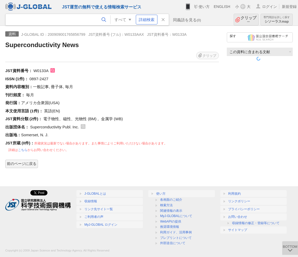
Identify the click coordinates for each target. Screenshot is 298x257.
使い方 (204, 6)
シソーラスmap (276, 19)
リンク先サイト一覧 (98, 209)
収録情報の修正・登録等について (256, 223)
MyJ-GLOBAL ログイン (100, 224)
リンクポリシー (239, 201)
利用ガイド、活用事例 (176, 232)
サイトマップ (237, 230)
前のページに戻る (21, 164)
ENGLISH (222, 6)
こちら (22, 150)
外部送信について (172, 243)
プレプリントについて (176, 238)
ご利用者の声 (93, 217)
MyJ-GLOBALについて (176, 216)
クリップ (248, 20)
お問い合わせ (237, 217)
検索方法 (166, 205)
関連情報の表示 (171, 211)
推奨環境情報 (169, 227)
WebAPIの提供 (170, 221)
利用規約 (234, 193)
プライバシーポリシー (244, 209)
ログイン (269, 6)
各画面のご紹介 (171, 199)
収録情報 (90, 201)
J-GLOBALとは (95, 193)
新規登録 (289, 6)
